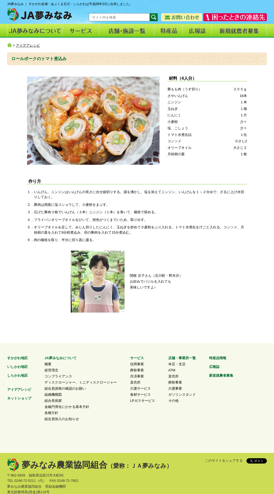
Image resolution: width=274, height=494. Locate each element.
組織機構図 (53, 395)
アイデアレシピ (28, 45)
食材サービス (140, 395)
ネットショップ (19, 398)
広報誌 (214, 367)
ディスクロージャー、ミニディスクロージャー (81, 382)
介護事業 (175, 388)
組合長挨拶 (53, 401)
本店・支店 (176, 364)
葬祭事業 (137, 370)
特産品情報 (217, 358)
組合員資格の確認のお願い (65, 388)
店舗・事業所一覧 (182, 358)
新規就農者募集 (221, 375)
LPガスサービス (142, 401)
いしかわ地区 (17, 367)
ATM (171, 370)
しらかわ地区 (17, 375)
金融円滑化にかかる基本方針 (67, 407)
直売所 (135, 382)
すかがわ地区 (17, 358)
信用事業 (137, 364)
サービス (137, 358)
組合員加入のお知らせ (62, 419)
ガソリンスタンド (182, 395)
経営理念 (51, 370)
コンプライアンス (58, 376)
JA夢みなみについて (61, 358)
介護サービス (140, 388)
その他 (173, 401)
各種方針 (51, 413)
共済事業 (137, 376)
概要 (48, 364)
